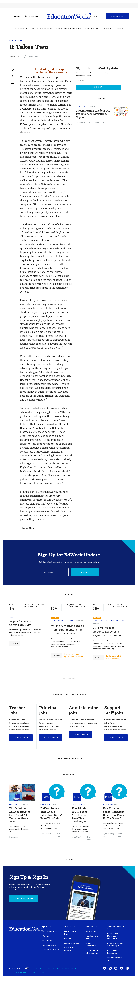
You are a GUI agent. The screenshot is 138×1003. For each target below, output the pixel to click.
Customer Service (71, 943)
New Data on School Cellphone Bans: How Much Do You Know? (114, 813)
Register (15, 643)
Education (15, 40)
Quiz (54, 804)
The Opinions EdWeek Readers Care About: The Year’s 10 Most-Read (19, 815)
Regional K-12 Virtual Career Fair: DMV (22, 623)
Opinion (108, 29)
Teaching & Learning (68, 29)
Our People (47, 941)
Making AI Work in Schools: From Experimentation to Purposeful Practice (67, 629)
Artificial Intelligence (62, 620)
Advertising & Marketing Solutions (112, 936)
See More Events (69, 678)
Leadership (21, 29)
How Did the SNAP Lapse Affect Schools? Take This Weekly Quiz (81, 815)
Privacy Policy (38, 972)
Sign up (84, 572)
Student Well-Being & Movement (108, 620)
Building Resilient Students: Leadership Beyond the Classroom (107, 631)
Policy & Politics (42, 29)
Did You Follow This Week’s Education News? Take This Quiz (51, 813)
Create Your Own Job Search (69, 758)
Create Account (23, 898)
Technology (92, 29)
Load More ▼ (69, 859)
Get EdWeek (91, 926)
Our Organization (49, 931)
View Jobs (21, 738)
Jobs (120, 29)
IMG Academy (114, 659)
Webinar (79, 620)
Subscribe (117, 16)
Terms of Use (19, 972)
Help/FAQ (68, 939)
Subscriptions (91, 931)
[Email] (54, 572)
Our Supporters (49, 945)
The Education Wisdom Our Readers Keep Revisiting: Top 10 (93, 114)
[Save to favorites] (12, 76)
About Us (46, 926)
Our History (47, 936)
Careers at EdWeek (50, 950)
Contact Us (69, 926)
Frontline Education (75, 657)
